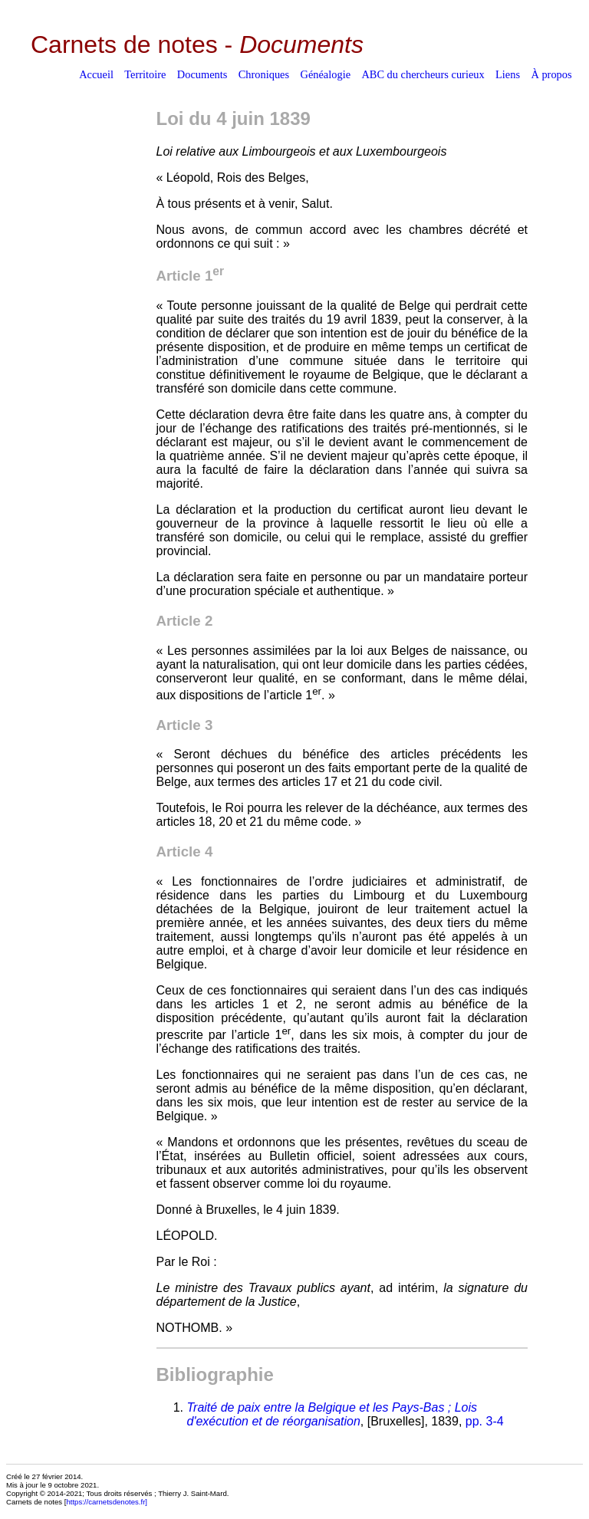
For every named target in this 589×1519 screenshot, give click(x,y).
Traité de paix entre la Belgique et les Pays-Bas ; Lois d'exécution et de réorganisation (332, 1414)
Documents (202, 74)
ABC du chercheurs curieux (422, 74)
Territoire (145, 74)
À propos (551, 74)
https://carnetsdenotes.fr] (106, 1502)
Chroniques (264, 74)
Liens (507, 74)
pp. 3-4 (485, 1421)
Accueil (96, 74)
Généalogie (326, 74)
